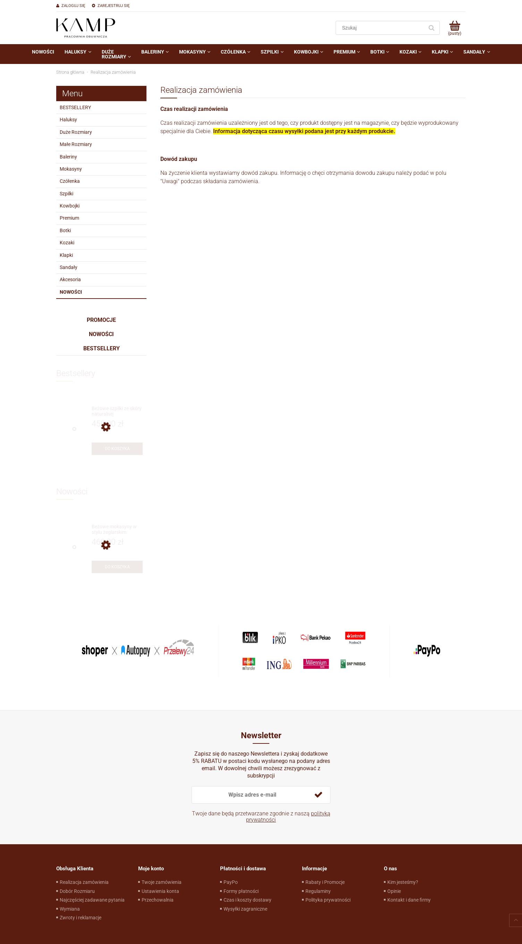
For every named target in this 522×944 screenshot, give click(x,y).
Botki (65, 230)
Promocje (101, 320)
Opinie (394, 891)
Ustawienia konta (160, 891)
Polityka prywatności (328, 900)
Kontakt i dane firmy (409, 900)
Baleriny (68, 157)
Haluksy (68, 119)
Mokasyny (71, 169)
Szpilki (66, 193)
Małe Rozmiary (76, 144)
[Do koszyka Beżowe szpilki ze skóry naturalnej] (117, 448)
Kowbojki (69, 206)
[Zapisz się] (318, 795)
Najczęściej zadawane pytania (92, 900)
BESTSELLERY (75, 107)
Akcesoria (70, 279)
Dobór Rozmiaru (77, 891)
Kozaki (67, 242)
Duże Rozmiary (76, 132)
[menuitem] (43, 51)
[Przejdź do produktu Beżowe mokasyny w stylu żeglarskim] (117, 529)
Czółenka (70, 181)
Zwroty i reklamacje (80, 917)
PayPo (231, 882)
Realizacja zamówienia (84, 882)
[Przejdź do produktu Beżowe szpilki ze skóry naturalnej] (117, 411)
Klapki (66, 255)
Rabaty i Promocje (325, 882)
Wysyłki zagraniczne (245, 909)
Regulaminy (318, 891)
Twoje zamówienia (162, 882)
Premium (69, 218)
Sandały (68, 267)
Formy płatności (241, 891)
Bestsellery (101, 348)
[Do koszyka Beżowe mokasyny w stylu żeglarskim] (117, 567)
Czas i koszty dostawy (247, 900)
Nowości (71, 292)
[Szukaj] (431, 28)
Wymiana (70, 909)
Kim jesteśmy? (402, 882)
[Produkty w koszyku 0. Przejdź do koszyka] (454, 28)
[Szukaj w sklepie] (381, 28)
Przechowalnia (158, 900)
